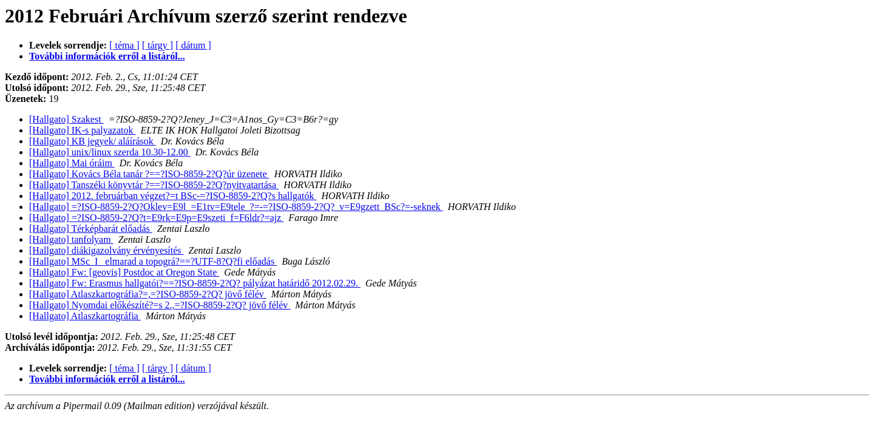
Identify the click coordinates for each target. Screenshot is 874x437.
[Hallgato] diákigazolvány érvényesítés (106, 250)
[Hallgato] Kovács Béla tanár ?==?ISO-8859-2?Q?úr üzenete (149, 174)
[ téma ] (124, 45)
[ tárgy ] (157, 45)
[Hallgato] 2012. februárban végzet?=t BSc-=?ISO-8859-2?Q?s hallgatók (172, 196)
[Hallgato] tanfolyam (71, 239)
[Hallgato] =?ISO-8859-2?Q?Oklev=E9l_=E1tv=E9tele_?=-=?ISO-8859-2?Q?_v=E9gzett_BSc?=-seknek (236, 207)
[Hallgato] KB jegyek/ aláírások (92, 141)
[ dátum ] (193, 45)
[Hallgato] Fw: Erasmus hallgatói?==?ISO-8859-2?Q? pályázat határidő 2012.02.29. (195, 283)
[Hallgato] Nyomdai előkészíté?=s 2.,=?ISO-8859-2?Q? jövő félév (159, 305)
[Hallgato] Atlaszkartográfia (85, 316)
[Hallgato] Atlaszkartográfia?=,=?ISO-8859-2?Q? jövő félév (147, 294)
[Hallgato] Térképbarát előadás (90, 228)
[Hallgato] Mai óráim (72, 163)
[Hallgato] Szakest (66, 119)
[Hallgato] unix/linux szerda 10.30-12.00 (110, 152)
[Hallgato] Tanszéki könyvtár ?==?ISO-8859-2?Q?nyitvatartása (154, 185)
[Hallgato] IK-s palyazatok (82, 130)
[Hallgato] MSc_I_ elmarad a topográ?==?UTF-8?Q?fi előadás (153, 261)
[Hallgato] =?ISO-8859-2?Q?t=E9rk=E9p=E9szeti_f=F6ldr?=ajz (156, 217)
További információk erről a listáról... (107, 56)
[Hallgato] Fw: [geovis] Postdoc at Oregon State (124, 272)
